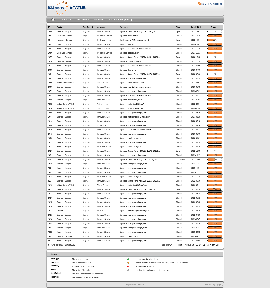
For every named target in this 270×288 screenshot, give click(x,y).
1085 (50, 44)
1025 (50, 172)
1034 (50, 74)
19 (197, 245)
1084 (50, 32)
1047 (50, 117)
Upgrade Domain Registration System (135, 211)
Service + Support (119, 19)
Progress (214, 27)
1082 (50, 49)
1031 (50, 155)
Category (101, 27)
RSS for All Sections (211, 3)
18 (193, 245)
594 (49, 40)
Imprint (141, 285)
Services (67, 19)
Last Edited (196, 27)
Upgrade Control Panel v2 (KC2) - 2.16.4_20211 (139, 189)
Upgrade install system (129, 36)
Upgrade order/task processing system (135, 49)
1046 (50, 121)
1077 (50, 57)
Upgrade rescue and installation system (135, 130)
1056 (50, 83)
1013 (50, 211)
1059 (50, 91)
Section (60, 27)
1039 (50, 138)
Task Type (87, 27)
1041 (50, 134)
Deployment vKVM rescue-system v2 (134, 40)
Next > (212, 245)
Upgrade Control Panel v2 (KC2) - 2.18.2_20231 (139, 32)
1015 (50, 202)
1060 (50, 87)
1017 (50, 194)
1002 (50, 236)
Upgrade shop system (128, 44)
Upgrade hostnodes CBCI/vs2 (132, 83)
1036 (50, 130)
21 (204, 245)
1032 (50, 147)
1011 (50, 215)
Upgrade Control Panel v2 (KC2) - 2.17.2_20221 (139, 151)
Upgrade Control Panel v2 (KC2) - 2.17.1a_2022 (139, 160)
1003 (50, 232)
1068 (50, 70)
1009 (50, 224)
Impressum (131, 285)
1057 (50, 96)
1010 (50, 219)
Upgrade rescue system (129, 53)
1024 (50, 177)
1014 (50, 206)
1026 (50, 151)
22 (208, 245)
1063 (50, 78)
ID (49, 27)
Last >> (218, 245)
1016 (50, 198)
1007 (50, 228)
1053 (50, 104)
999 (49, 160)
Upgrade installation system (131, 61)
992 (49, 241)
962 (49, 189)
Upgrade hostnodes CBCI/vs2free (133, 185)
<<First (179, 245)
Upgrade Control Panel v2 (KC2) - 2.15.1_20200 (139, 181)
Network (99, 19)
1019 (50, 185)
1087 (50, 36)
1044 (50, 125)
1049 (50, 113)
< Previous (186, 245)
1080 (50, 53)
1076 (50, 61)
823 (49, 181)
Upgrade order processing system (133, 78)
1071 (50, 66)
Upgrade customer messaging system (135, 117)
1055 (50, 100)
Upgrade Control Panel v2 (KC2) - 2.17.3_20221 (139, 74)
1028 (50, 164)
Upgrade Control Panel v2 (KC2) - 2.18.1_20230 (139, 57)
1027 (50, 168)
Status (179, 27)
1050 (50, 108)
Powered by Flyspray (214, 285)
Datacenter (83, 19)
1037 (50, 142)
